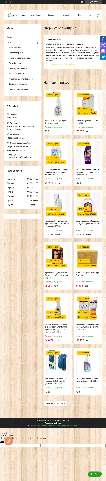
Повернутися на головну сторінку (60, 64)
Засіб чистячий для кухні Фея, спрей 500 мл (56, 121)
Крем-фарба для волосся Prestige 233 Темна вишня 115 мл (56, 275)
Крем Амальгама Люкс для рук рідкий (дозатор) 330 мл (88, 222)
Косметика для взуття (18, 84)
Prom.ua (66, 421)
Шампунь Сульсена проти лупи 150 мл (87, 121)
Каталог (65, 15)
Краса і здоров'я (16, 53)
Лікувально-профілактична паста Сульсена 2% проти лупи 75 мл (87, 327)
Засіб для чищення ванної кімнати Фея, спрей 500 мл (87, 379)
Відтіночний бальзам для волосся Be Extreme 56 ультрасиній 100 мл (56, 381)
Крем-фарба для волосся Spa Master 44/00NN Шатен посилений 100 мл (57, 223)
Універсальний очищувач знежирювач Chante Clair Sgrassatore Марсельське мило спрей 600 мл (56, 328)
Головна (52, 15)
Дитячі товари (15, 63)
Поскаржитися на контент (47, 425)
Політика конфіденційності (68, 425)
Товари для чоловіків (18, 68)
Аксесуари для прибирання (21, 79)
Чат (95, 474)
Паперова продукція (17, 74)
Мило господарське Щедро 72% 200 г (87, 274)
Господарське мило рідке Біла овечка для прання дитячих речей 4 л (56, 172)
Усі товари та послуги (55, 403)
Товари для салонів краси (20, 58)
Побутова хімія (15, 47)
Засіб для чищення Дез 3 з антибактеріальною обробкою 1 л (87, 172)
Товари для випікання (18, 89)
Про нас (10, 37)
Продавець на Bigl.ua (53, 423)
